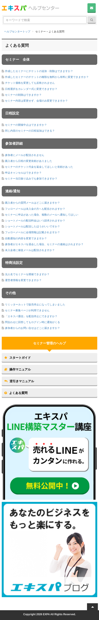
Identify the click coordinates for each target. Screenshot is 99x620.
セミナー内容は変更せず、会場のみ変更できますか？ (36, 100)
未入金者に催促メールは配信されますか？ (30, 250)
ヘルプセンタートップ (17, 31)
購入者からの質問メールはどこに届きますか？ (32, 202)
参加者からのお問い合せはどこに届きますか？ (32, 328)
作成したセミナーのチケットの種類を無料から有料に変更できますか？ (47, 77)
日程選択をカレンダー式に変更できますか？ (31, 88)
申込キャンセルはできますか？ (23, 172)
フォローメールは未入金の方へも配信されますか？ (35, 208)
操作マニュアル (17, 369)
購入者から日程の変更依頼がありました (28, 161)
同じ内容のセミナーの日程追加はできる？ (30, 130)
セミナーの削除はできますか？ (23, 94)
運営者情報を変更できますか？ (23, 280)
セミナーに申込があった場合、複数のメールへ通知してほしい (41, 214)
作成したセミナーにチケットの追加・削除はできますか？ (39, 71)
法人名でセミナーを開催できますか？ (27, 274)
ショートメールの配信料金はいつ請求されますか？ (35, 220)
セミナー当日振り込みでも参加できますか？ (31, 178)
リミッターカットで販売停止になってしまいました (35, 304)
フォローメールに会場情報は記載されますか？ (32, 232)
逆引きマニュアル (19, 381)
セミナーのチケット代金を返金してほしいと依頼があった (39, 166)
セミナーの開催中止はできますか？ (26, 124)
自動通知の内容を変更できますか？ (26, 238)
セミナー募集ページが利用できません (27, 310)
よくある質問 (15, 393)
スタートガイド (17, 357)
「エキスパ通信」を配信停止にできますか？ (31, 316)
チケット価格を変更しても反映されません (30, 82)
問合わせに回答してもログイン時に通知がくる (32, 322)
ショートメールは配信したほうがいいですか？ (32, 226)
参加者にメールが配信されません (24, 155)
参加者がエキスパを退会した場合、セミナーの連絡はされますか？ (44, 244)
